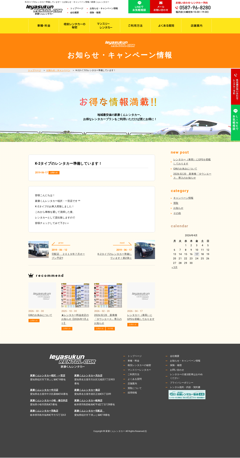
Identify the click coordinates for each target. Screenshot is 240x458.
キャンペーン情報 (183, 197)
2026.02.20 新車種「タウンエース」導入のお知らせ (108, 319)
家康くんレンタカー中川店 (44, 390)
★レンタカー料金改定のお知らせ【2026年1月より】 (75, 319)
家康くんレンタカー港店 (87, 390)
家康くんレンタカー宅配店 (89, 411)
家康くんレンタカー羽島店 (44, 411)
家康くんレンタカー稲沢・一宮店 (47, 375)
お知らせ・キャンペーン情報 (104, 8)
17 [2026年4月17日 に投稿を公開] (196, 254)
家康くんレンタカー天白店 (88, 375)
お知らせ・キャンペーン (58, 70)
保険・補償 (95, 12)
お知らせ (55, 172)
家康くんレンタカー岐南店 (88, 400)
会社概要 (76, 12)
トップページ (76, 8)
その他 (113, 329)
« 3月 (175, 267)
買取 (175, 203)
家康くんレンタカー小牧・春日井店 (49, 400)
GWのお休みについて (40, 315)
